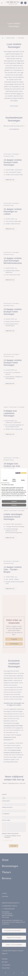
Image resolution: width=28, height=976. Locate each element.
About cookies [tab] (14, 480)
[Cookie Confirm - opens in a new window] (21, 473)
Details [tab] (23, 480)
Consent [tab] (5, 480)
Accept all (13, 501)
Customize (14, 505)
